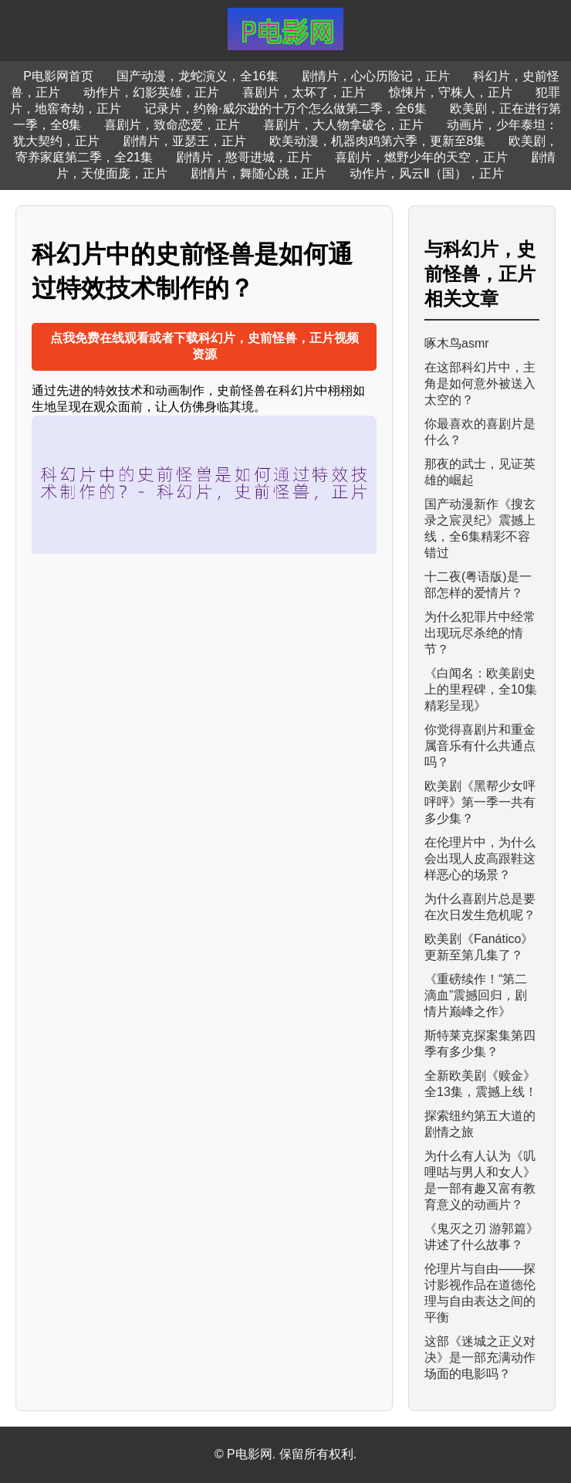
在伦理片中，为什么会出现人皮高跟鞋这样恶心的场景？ (480, 858)
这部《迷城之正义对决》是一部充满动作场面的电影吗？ (480, 1357)
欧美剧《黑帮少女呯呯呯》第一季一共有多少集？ (480, 802)
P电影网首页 (58, 76)
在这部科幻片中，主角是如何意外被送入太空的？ (480, 383)
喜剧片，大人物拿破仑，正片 (343, 124)
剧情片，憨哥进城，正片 (244, 157)
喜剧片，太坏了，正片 (304, 92)
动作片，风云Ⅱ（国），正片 (427, 173)
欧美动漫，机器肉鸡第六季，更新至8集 (377, 141)
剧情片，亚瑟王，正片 (184, 141)
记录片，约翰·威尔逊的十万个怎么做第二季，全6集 (285, 108)
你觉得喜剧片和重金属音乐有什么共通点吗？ (480, 746)
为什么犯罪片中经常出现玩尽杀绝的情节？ (480, 633)
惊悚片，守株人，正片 (450, 92)
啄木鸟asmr (456, 343)
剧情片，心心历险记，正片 (376, 76)
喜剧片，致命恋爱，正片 (172, 124)
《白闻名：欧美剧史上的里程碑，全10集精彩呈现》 (480, 689)
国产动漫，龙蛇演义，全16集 (198, 76)
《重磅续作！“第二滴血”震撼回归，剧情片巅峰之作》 (475, 995)
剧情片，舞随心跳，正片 (258, 173)
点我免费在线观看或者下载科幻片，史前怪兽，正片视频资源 (204, 346)
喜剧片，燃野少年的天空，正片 (421, 157)
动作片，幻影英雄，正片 (151, 92)
